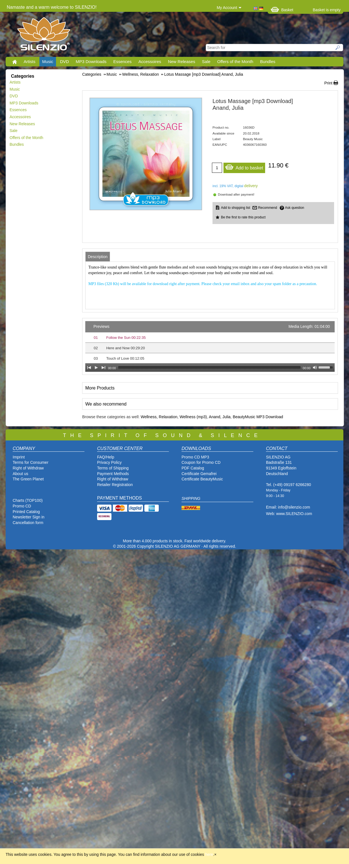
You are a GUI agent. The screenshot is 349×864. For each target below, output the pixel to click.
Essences (122, 61)
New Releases (181, 61)
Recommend (267, 208)
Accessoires (149, 61)
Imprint (19, 457)
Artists (29, 61)
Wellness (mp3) (193, 417)
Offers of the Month (235, 61)
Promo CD (22, 506)
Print (328, 83)
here (209, 854)
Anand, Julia (220, 417)
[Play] (96, 367)
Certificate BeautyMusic (202, 479)
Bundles (267, 61)
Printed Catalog (26, 511)
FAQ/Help (105, 457)
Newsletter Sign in (28, 517)
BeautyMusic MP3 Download (258, 417)
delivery (251, 185)
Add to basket (244, 166)
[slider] (209, 367)
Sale (206, 61)
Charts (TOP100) (27, 500)
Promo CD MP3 (195, 457)
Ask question (294, 208)
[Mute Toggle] (315, 367)
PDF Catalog (193, 468)
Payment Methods (113, 473)
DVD (64, 61)
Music (47, 61)
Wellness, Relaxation (159, 417)
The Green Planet (28, 479)
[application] (210, 346)
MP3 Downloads (91, 61)
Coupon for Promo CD (201, 462)
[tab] (97, 257)
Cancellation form (28, 522)
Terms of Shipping (113, 468)
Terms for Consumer (30, 462)
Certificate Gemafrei (199, 473)
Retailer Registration (115, 484)
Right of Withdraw (28, 468)
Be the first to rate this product (243, 217)
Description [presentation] (98, 256)
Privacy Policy (109, 462)
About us (20, 473)
